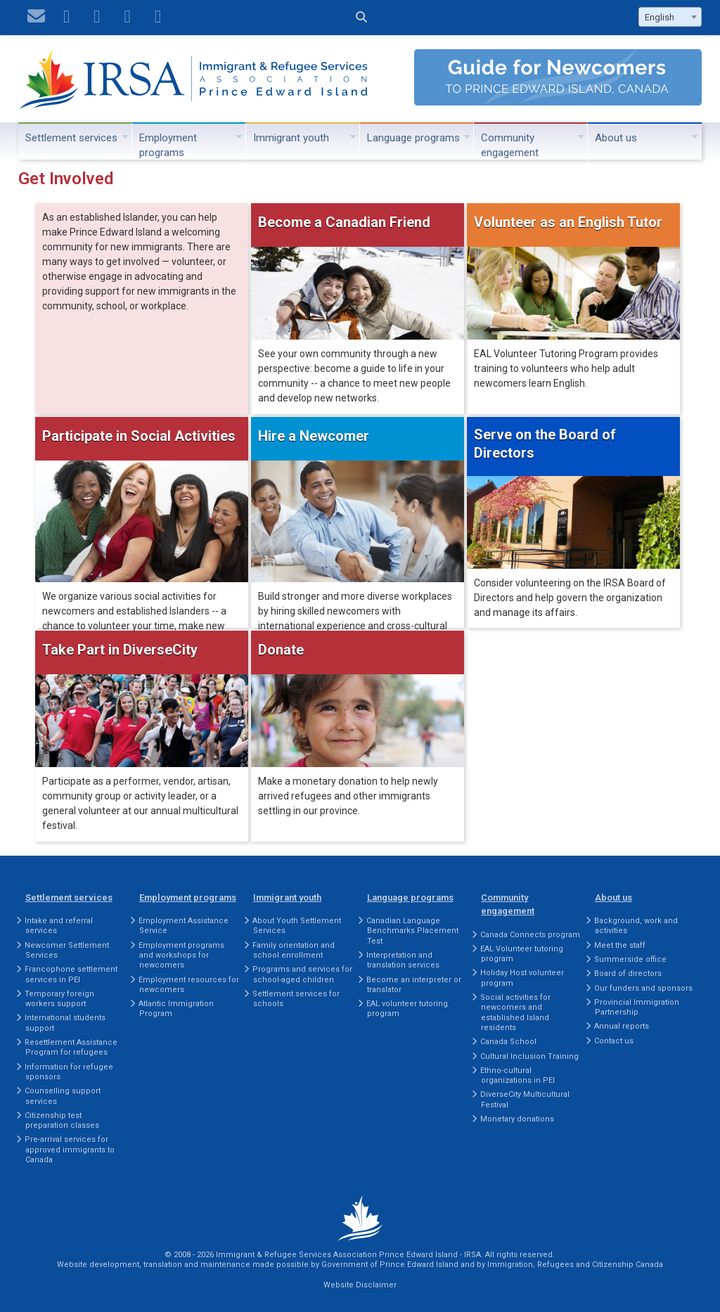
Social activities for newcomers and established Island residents (515, 1012)
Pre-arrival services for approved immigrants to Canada (70, 1149)
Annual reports (621, 1026)
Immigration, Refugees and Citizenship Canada (575, 1264)
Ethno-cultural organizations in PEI (517, 1075)
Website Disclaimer (360, 1285)
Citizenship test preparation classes (62, 1120)
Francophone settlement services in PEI (71, 974)
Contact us (614, 1041)
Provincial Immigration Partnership (636, 1007)
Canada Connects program (530, 934)
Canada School (508, 1041)
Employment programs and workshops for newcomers (181, 955)
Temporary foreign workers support (59, 998)
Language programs (413, 137)
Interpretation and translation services (402, 960)
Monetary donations (517, 1119)
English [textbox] (659, 17)
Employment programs (168, 145)
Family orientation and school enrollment (293, 950)
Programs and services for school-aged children (302, 974)
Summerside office (630, 959)
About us (616, 137)
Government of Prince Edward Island (389, 1264)
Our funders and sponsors (643, 988)
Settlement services (71, 137)
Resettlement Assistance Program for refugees (71, 1047)
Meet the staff (619, 945)
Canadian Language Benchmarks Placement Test (412, 931)
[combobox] (670, 17)
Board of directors (628, 973)
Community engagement (510, 145)
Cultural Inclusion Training (529, 1056)
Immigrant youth (291, 137)
